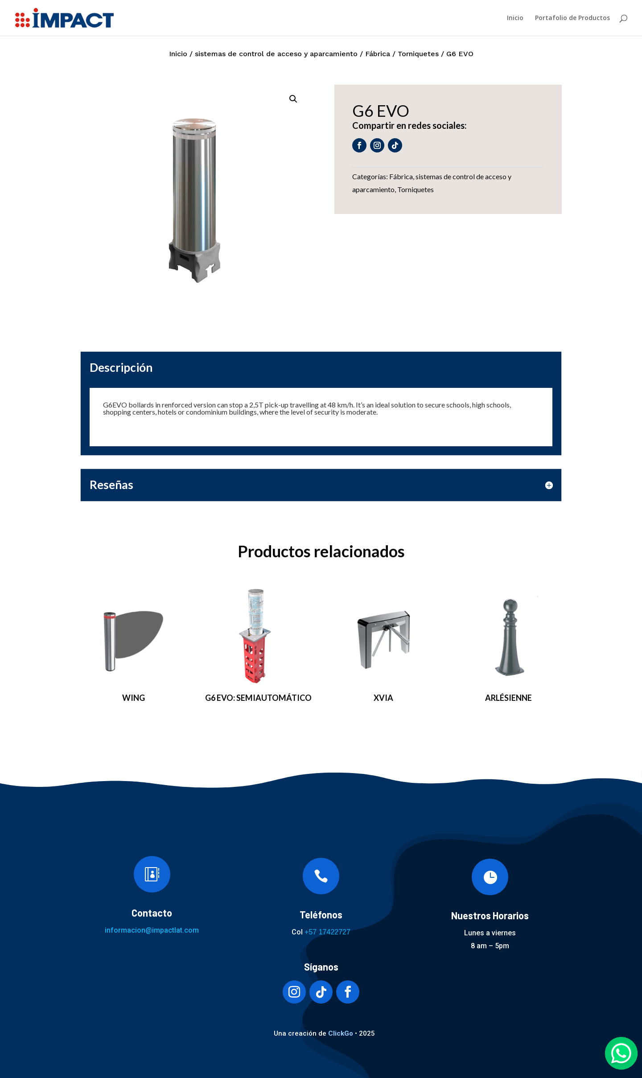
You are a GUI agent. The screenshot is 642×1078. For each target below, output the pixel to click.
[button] (293, 99)
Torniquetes (418, 53)
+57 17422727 (327, 932)
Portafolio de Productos (572, 18)
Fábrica (377, 53)
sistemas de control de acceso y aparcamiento (276, 53)
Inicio (515, 18)
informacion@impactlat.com (152, 930)
